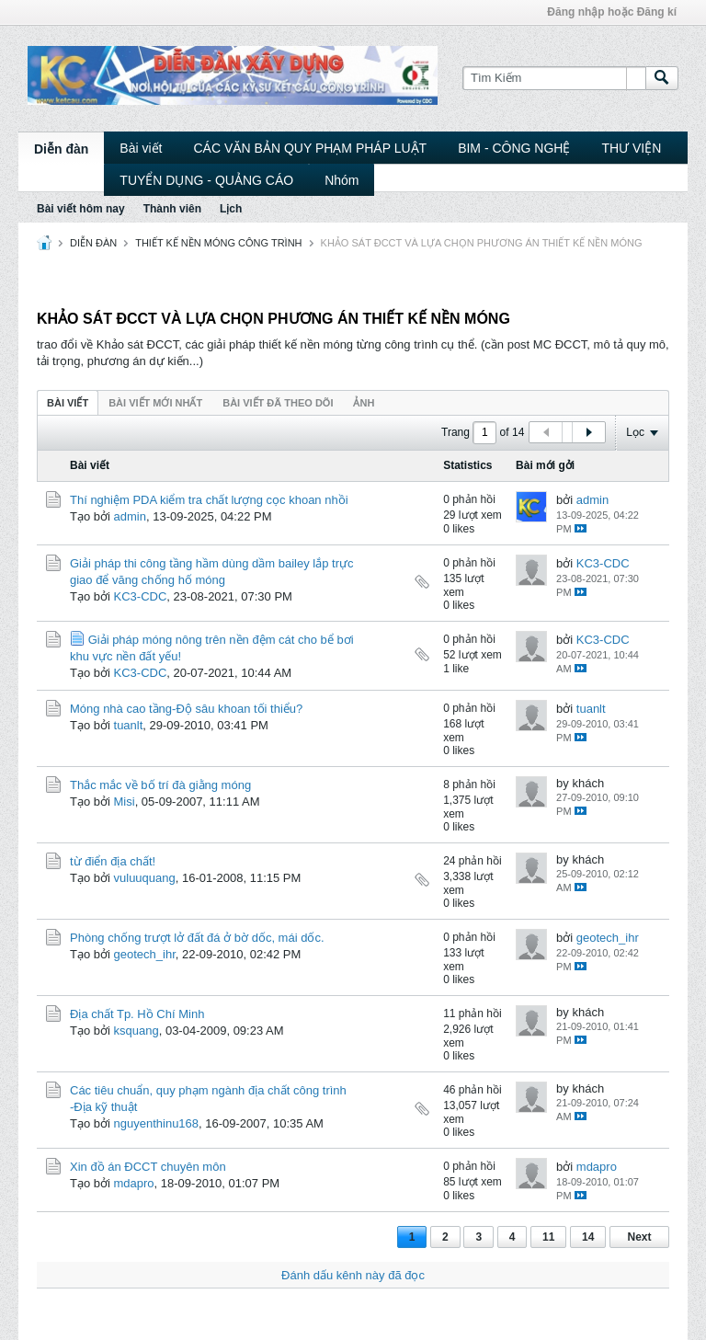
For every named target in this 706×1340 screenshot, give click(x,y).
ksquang (136, 1030)
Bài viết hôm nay (81, 208)
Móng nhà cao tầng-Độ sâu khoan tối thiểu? (186, 709)
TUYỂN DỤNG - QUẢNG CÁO (206, 180)
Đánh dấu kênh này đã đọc (353, 1275)
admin (130, 516)
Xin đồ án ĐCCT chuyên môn (148, 1167)
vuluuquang (145, 878)
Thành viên (172, 208)
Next (639, 1237)
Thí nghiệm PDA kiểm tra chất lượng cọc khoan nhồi (209, 500)
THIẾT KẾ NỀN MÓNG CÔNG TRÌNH (218, 242)
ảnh (363, 402)
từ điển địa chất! (112, 861)
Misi (124, 801)
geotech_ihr (145, 954)
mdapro (134, 1183)
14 (588, 1237)
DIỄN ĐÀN (93, 242)
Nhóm (342, 180)
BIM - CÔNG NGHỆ (514, 148)
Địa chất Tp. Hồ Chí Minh (137, 1014)
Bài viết (141, 148)
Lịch (231, 208)
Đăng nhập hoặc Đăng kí (612, 12)
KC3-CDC (140, 596)
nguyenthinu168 (156, 1123)
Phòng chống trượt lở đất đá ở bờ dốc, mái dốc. (197, 938)
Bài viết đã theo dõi (277, 402)
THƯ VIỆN (631, 148)
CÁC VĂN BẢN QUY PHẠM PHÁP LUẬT (310, 148)
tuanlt (128, 725)
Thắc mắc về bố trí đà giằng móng (160, 785)
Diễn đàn (61, 149)
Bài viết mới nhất (155, 402)
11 (548, 1237)
